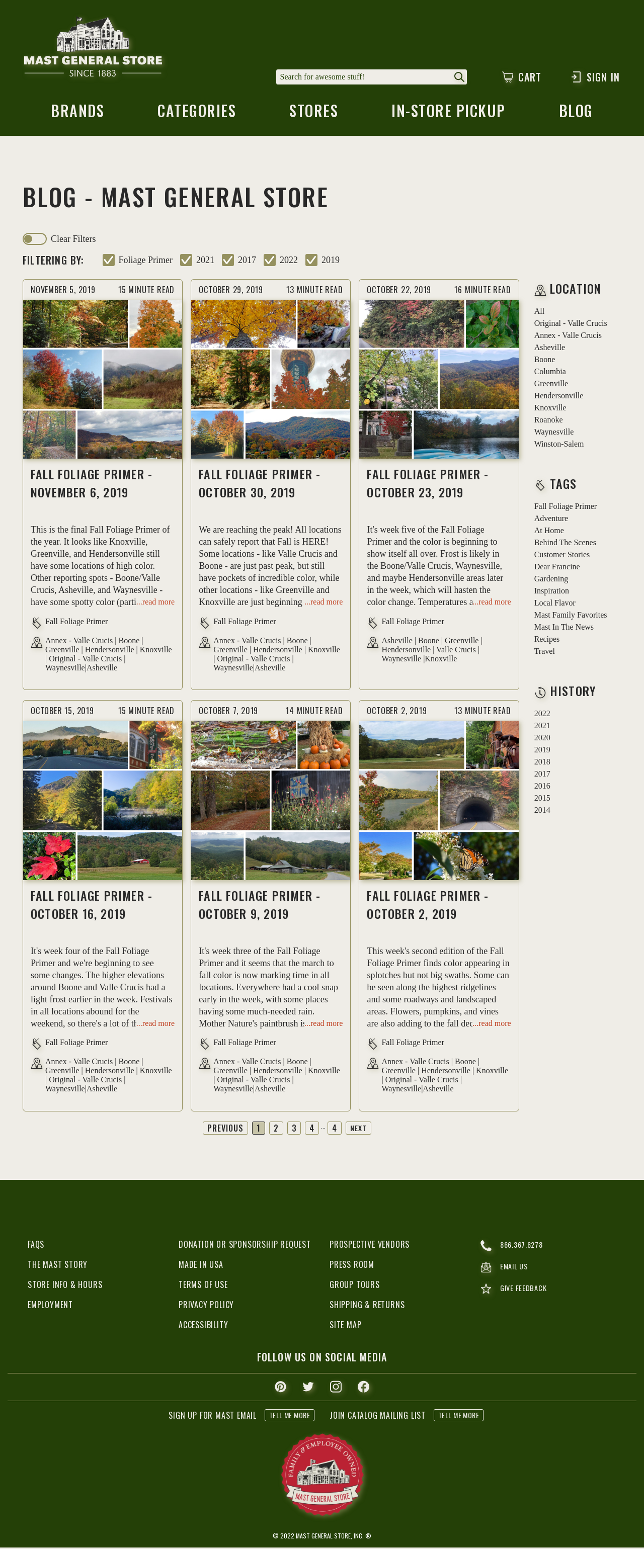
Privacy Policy (206, 1306)
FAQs (36, 1246)
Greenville (551, 385)
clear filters (73, 241)
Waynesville (554, 433)
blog (577, 115)
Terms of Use (203, 1286)
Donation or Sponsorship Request (245, 1246)
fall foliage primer (565, 508)
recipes (547, 641)
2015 (542, 800)
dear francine (557, 568)
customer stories (562, 556)
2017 (247, 262)
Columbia (550, 373)
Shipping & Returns (367, 1306)
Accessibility (203, 1326)
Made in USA (201, 1266)
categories (196, 115)
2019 (330, 262)
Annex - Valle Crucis (568, 337)
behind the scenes (565, 544)
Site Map (345, 1326)
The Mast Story (58, 1266)
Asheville (549, 349)
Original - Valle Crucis (570, 325)
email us (505, 1270)
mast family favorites (570, 617)
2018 (542, 763)
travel (544, 653)
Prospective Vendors (370, 1246)
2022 (289, 262)
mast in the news (564, 629)
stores (313, 115)
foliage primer (146, 262)
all (539, 313)
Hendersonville (559, 397)
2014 (542, 812)
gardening (551, 580)
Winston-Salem (559, 446)
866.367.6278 (513, 1247)
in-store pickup (449, 115)
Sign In (595, 76)
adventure (551, 520)
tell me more (289, 1416)
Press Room (352, 1266)
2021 (205, 262)
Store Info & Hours (65, 1286)
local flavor (555, 604)
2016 (542, 788)
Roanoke (548, 421)
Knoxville (550, 409)
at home (549, 532)
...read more (155, 603)
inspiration (551, 592)
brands (76, 115)
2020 (542, 739)
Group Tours (355, 1286)
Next (359, 1130)
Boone (544, 361)
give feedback (515, 1293)
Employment (50, 1306)
